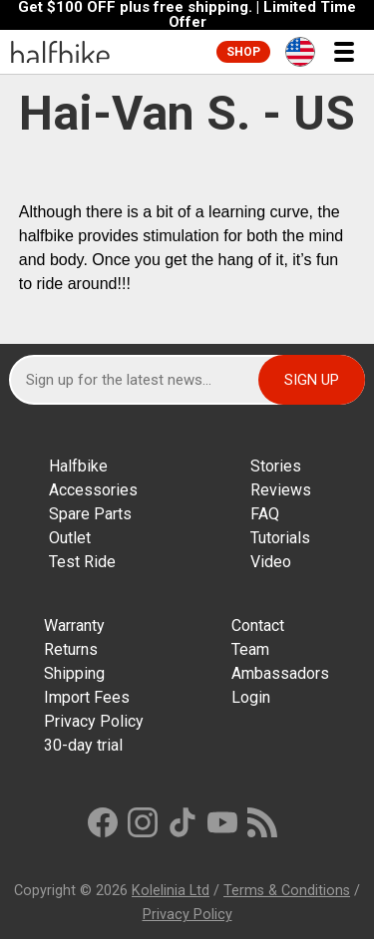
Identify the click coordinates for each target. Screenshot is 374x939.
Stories (275, 466)
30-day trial (83, 745)
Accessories (93, 489)
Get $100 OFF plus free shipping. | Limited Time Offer (187, 15)
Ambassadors (280, 673)
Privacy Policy (94, 721)
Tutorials (280, 537)
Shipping (74, 673)
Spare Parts (90, 513)
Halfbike (78, 466)
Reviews (280, 489)
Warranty (74, 625)
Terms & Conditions (286, 890)
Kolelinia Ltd (170, 890)
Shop (243, 52)
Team (250, 649)
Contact (257, 625)
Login (250, 697)
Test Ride (82, 561)
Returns (71, 649)
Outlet (70, 537)
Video (270, 561)
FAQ (264, 513)
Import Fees (87, 697)
